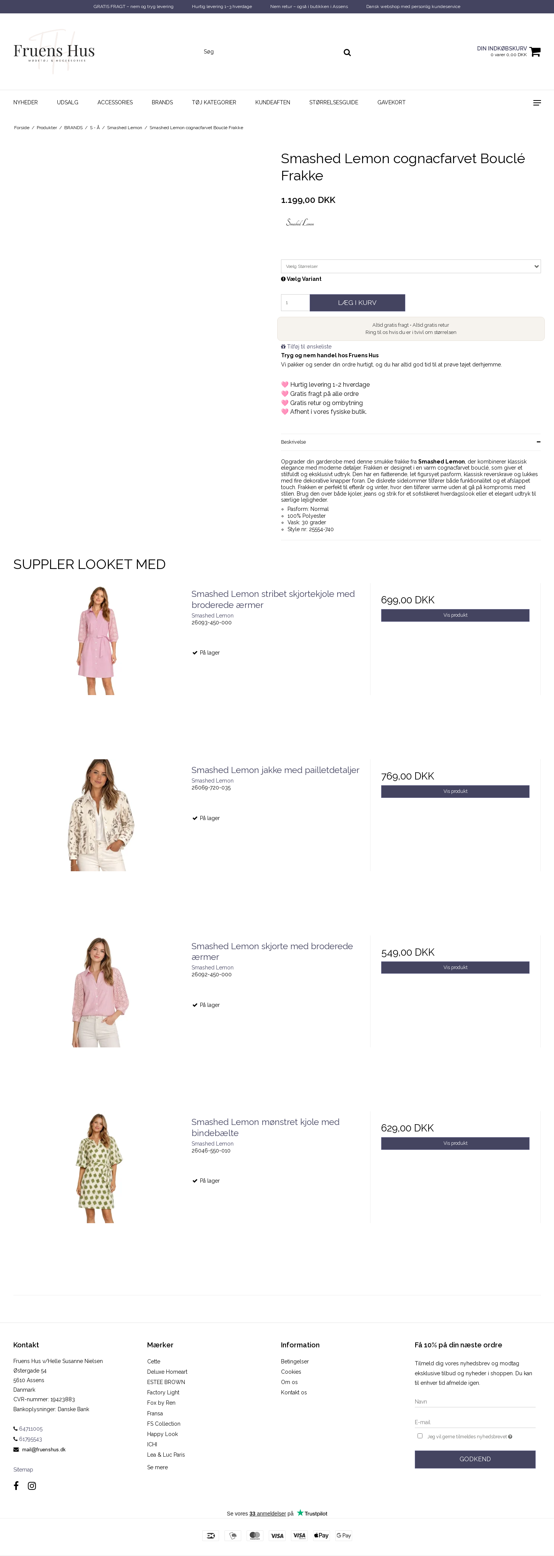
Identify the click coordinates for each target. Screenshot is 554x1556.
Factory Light (163, 1392)
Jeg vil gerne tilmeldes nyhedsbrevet (481, 1436)
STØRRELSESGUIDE (333, 102)
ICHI (152, 1444)
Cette (153, 1361)
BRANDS (162, 102)
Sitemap (23, 1470)
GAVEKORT (391, 102)
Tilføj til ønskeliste (309, 347)
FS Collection (163, 1424)
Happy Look (162, 1434)
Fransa (155, 1413)
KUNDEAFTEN (272, 102)
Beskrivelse (293, 442)
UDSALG (67, 102)
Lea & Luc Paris (166, 1455)
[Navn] (475, 1401)
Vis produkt (456, 615)
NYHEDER (25, 102)
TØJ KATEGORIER (214, 102)
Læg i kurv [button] (357, 302)
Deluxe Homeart (167, 1372)
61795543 (27, 1439)
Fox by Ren (161, 1403)
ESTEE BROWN (166, 1382)
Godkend (475, 1459)
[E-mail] (475, 1422)
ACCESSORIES (115, 102)
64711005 (27, 1429)
